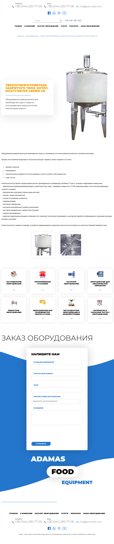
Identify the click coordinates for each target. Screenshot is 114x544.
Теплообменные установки (42, 283)
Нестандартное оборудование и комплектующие (71, 312)
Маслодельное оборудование (13, 283)
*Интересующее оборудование (46, 396)
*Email (36, 385)
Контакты (73, 26)
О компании (29, 26)
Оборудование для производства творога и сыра (42, 312)
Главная (18, 26)
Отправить (41, 444)
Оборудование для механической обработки (100, 283)
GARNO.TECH (91, 534)
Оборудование (32, 36)
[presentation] (46, 434)
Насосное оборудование (71, 283)
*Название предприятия (43, 362)
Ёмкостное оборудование (13, 311)
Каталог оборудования (47, 26)
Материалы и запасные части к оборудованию (100, 312)
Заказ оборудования (90, 26)
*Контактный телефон (43, 373)
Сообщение (38, 408)
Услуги (64, 26)
